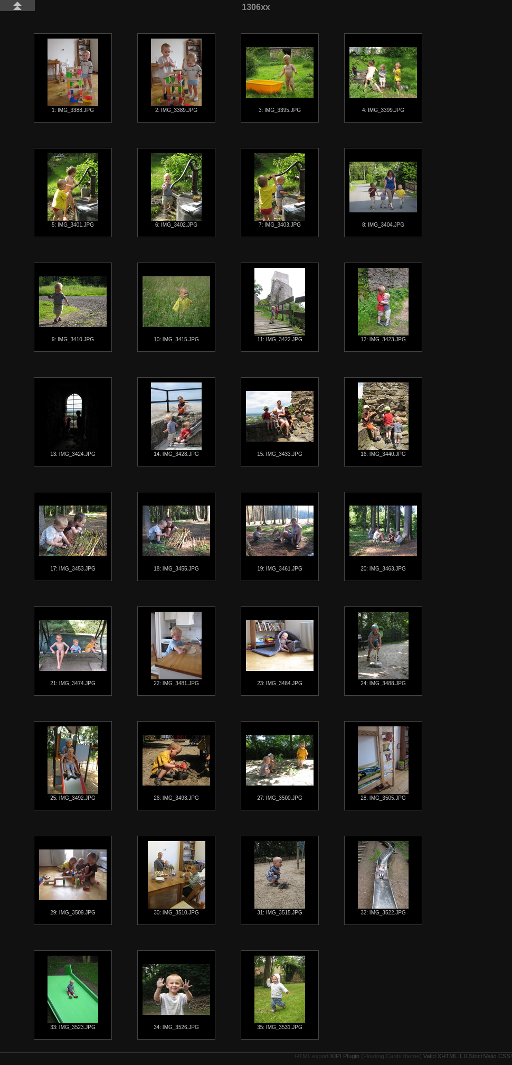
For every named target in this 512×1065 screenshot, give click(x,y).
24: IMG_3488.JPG (383, 649)
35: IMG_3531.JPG (279, 993)
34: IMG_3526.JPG (176, 997)
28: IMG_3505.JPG (383, 763)
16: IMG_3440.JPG (383, 419)
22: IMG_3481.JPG (176, 649)
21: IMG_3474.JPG (73, 653)
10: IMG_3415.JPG (176, 309)
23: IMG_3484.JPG (280, 653)
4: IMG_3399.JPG (383, 80)
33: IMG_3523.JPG (73, 993)
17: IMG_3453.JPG (73, 539)
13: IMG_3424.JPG (73, 419)
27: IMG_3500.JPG (280, 768)
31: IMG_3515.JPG (279, 878)
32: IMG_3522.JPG (383, 878)
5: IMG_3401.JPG (73, 190)
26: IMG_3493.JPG (176, 768)
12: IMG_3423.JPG (383, 305)
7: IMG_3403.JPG (279, 190)
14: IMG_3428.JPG (176, 419)
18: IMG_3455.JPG (176, 539)
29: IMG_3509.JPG (73, 882)
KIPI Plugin (344, 1056)
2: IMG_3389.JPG (176, 76)
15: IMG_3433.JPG (280, 424)
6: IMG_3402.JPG (176, 190)
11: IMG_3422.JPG (279, 305)
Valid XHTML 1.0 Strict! (453, 1056)
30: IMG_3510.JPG (176, 878)
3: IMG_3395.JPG (280, 80)
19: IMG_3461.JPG (280, 539)
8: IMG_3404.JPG (383, 195)
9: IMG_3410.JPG (73, 309)
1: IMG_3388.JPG (73, 76)
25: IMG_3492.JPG (73, 763)
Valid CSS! (498, 1056)
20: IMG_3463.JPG (383, 539)
